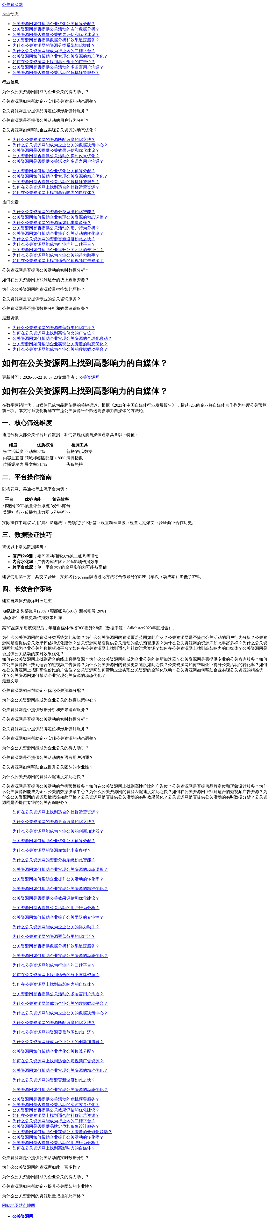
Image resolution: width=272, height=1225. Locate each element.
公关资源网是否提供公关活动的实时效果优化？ (55, 156)
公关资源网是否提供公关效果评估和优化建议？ (55, 34)
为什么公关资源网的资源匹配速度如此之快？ (53, 139)
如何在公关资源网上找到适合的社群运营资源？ (55, 187)
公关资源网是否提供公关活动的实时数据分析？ (55, 29)
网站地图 (10, 1205)
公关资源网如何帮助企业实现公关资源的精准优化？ (60, 56)
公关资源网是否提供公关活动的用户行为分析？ (55, 228)
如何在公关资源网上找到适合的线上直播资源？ (55, 975)
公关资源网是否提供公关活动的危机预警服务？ (55, 72)
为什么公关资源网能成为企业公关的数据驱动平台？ (60, 349)
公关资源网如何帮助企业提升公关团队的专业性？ (58, 250)
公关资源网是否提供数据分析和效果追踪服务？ (55, 40)
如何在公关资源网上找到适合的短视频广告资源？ (58, 260)
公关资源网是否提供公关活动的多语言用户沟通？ (58, 67)
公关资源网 (12, 4)
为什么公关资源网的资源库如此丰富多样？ (51, 222)
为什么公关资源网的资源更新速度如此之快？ (53, 239)
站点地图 (27, 1205)
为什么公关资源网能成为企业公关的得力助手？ (55, 255)
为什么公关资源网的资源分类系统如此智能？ (53, 45)
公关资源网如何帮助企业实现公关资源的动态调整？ (60, 217)
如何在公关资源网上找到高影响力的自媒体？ (53, 192)
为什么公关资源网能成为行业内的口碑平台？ (53, 51)
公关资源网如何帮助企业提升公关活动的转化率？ (58, 233)
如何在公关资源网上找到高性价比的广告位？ (53, 61)
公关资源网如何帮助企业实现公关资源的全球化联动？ (62, 338)
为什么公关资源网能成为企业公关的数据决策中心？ (60, 145)
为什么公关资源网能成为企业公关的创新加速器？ (58, 831)
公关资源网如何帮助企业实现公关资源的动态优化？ (60, 344)
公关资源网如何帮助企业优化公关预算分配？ (53, 23)
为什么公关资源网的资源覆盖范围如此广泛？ (53, 327)
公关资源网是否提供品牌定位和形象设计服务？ (55, 1126)
